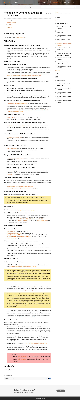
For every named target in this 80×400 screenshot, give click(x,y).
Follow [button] (57, 12)
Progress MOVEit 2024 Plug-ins (14, 233)
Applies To (9, 27)
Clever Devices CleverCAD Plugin (14, 137)
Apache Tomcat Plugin (12, 148)
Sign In (64, 2)
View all (57, 70)
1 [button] (55, 20)
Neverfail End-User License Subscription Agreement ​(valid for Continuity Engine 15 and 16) (64, 53)
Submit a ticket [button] (61, 390)
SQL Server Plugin (11, 117)
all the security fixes (22, 356)
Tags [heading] (58, 73)
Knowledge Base (57, 2)
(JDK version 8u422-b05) (37, 218)
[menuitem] (44, 2)
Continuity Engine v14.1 (21, 37)
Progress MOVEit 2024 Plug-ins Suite (15, 158)
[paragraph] (27, 202)
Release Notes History (26, 7)
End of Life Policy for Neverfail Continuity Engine (36, 343)
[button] (74, 2)
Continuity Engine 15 (11, 22)
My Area (49, 2)
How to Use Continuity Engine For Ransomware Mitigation (20, 186)
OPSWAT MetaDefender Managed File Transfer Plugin (19, 125)
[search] (58, 7)
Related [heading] (61, 80)
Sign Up (70, 2)
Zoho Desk (42, 398)
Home (44, 2)
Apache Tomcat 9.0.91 (23, 220)
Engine (19, 7)
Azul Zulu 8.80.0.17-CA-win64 (24, 218)
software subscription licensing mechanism (26, 286)
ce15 (57, 76)
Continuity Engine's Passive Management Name (17, 103)
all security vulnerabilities (42, 220)
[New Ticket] (60, 390)
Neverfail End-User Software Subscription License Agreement (22, 266)
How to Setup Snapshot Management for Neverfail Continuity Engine (22, 188)
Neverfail (14, 7)
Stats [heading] (58, 17)
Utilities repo (9, 174)
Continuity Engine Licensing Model (27, 316)
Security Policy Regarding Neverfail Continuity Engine (24, 209)
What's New (9, 24)
